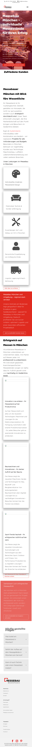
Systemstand (15, 131)
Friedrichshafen (6, 729)
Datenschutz (6, 690)
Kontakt (5, 695)
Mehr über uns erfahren (11, 288)
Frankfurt (5, 731)
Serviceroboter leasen (7, 710)
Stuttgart (5, 723)
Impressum (5, 693)
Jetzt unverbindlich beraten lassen (14, 64)
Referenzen (5, 704)
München (5, 726)
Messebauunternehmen (8, 712)
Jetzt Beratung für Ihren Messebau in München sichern (15, 575)
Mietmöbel (5, 702)
